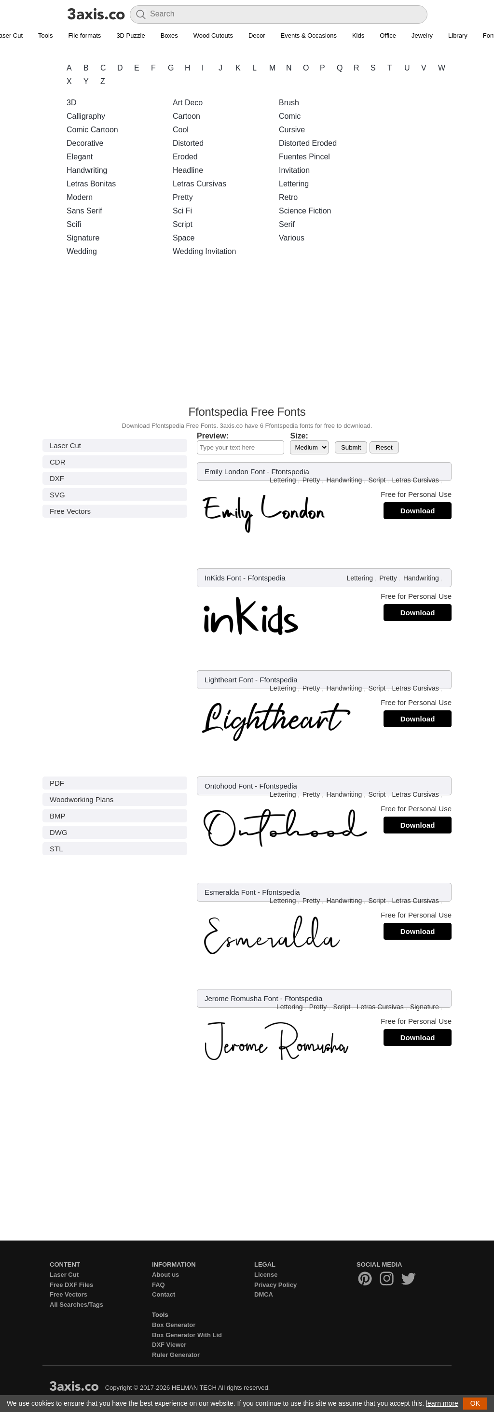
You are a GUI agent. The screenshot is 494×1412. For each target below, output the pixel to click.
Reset (384, 447)
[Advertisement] (247, 333)
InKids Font (223, 578)
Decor (256, 35)
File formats (84, 35)
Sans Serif (84, 211)
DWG (59, 832)
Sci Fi (182, 211)
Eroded (185, 157)
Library (457, 35)
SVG (57, 495)
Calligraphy (86, 116)
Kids (358, 35)
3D (71, 103)
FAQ (158, 1284)
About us (165, 1274)
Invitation (294, 170)
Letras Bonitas (91, 184)
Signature (83, 238)
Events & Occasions (309, 35)
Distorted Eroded (308, 143)
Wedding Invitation (204, 251)
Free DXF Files (71, 1284)
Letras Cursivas (199, 184)
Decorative (85, 143)
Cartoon (186, 116)
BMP (58, 816)
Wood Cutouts (213, 35)
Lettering (294, 184)
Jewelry (422, 35)
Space (183, 238)
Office (388, 35)
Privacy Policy (275, 1284)
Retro (288, 197)
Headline (188, 170)
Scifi (74, 224)
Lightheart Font (229, 680)
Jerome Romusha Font (241, 998)
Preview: (213, 436)
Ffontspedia (290, 471)
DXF (57, 478)
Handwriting (87, 170)
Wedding (82, 251)
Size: (299, 436)
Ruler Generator (176, 1354)
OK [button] (475, 1403)
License (265, 1274)
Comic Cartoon (92, 130)
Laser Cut (65, 445)
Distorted (188, 143)
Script (182, 224)
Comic (290, 116)
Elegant (80, 157)
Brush (289, 103)
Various (291, 238)
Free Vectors (70, 511)
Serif (287, 224)
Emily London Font (235, 471)
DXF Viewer (169, 1344)
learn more (442, 1403)
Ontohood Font (229, 786)
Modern (80, 197)
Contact (163, 1294)
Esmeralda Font (230, 892)
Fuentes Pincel (304, 157)
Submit (351, 447)
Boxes (169, 35)
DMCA (263, 1294)
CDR (58, 462)
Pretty (183, 197)
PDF (57, 783)
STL (56, 849)
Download (417, 511)
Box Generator (173, 1324)
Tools (45, 35)
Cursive (292, 130)
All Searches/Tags (76, 1304)
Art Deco (188, 103)
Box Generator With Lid (187, 1335)
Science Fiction (305, 211)
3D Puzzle (130, 35)
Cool (181, 130)
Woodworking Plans (81, 799)
